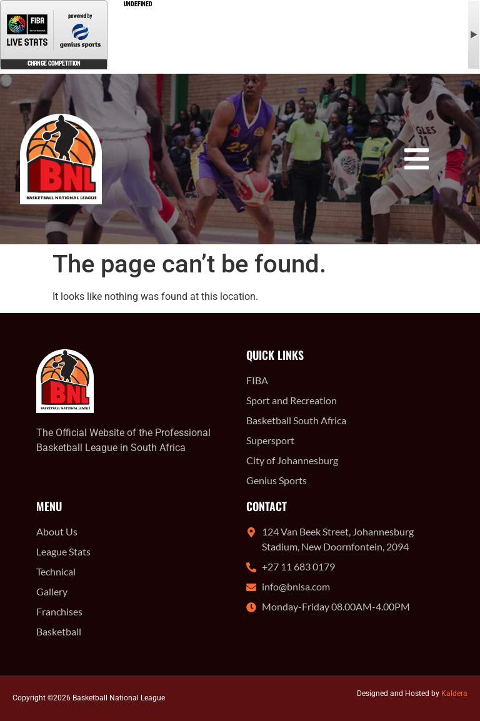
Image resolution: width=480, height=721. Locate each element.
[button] (416, 159)
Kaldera (454, 693)
